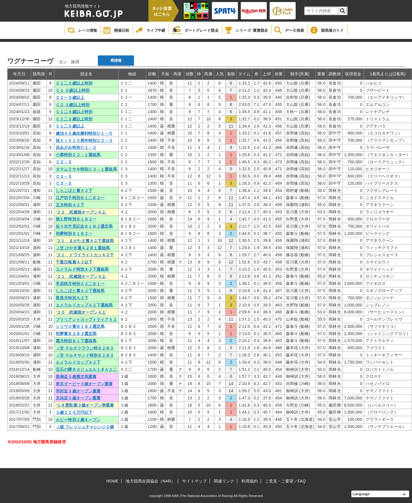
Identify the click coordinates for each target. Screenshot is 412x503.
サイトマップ (194, 481)
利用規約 (249, 481)
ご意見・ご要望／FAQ (285, 481)
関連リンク (224, 481)
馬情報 (116, 60)
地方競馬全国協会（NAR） (150, 481)
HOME (112, 481)
